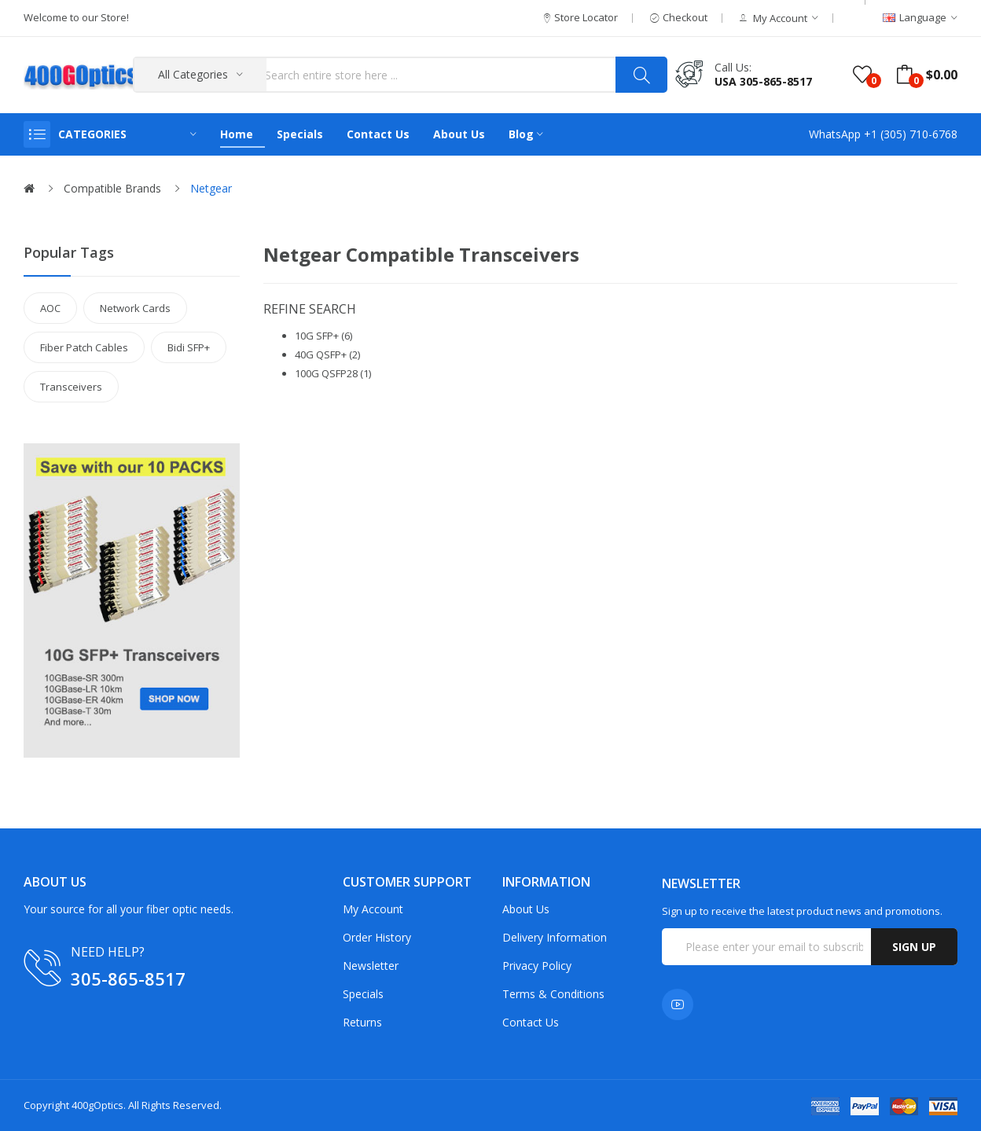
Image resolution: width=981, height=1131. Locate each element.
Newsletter (371, 965)
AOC (50, 308)
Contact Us (530, 1022)
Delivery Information (554, 937)
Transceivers (71, 387)
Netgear (211, 188)
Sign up (914, 946)
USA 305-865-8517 (763, 81)
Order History (377, 937)
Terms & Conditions (553, 993)
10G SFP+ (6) (323, 336)
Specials (363, 993)
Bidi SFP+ (188, 347)
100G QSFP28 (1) (333, 373)
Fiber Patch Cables (84, 347)
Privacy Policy (536, 965)
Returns (362, 1022)
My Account (373, 908)
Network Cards (135, 308)
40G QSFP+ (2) (327, 354)
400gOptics (97, 1105)
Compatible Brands (112, 188)
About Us (525, 908)
